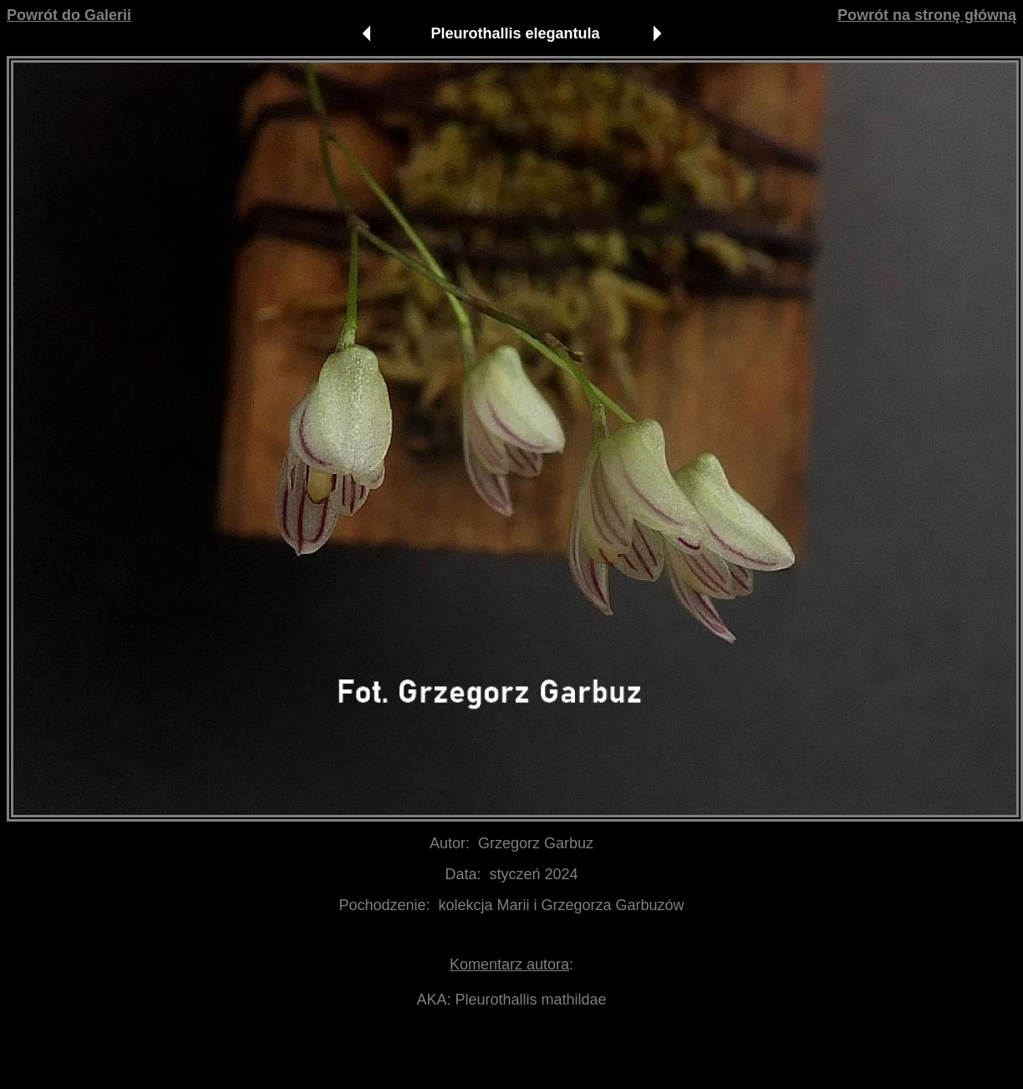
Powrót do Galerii (69, 15)
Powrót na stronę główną (926, 15)
